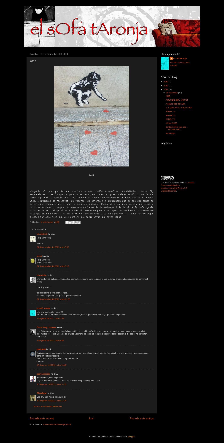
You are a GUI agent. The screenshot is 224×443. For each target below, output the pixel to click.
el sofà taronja (43, 308)
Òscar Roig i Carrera (46, 327)
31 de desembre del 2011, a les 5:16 (53, 266)
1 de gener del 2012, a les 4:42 (50, 340)
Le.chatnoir (42, 234)
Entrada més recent (42, 418)
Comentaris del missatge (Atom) (57, 424)
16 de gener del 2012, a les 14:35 (51, 384)
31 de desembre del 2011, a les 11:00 (53, 299)
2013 (166, 82)
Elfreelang (41, 393)
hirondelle (41, 275)
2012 (166, 86)
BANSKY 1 (170, 119)
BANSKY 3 (170, 112)
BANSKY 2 (170, 115)
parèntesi (41, 349)
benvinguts (170, 133)
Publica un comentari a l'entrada (48, 406)
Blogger (131, 437)
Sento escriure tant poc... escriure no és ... (177, 128)
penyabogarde (43, 374)
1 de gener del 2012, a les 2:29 (50, 318)
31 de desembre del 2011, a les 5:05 (53, 247)
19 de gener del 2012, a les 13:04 (51, 401)
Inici (91, 418)
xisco (39, 256)
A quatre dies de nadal (175, 104)
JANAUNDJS (171, 123)
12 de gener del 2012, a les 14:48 (51, 365)
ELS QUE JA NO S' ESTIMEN (179, 108)
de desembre (172, 93)
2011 (166, 89)
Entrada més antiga (142, 418)
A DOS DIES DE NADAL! (177, 100)
